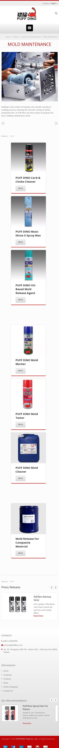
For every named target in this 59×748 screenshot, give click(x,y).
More (20, 188)
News (5, 683)
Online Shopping (10, 687)
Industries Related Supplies (31, 37)
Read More (38, 616)
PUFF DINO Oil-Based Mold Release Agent (26, 289)
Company (7, 675)
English (53, 3)
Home (8, 37)
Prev (52, 587)
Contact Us (8, 691)
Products (7, 679)
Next (56, 587)
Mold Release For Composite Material (27, 542)
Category (16, 37)
